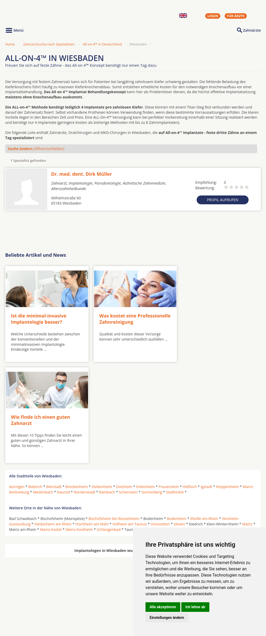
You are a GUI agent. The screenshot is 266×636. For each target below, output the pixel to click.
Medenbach (43, 388)
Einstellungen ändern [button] (167, 617)
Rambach (107, 388)
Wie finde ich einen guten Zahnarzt (208, 317)
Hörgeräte (116, 602)
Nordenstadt (84, 388)
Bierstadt (54, 383)
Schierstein (128, 388)
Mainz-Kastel (51, 426)
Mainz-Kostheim (79, 426)
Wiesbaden (200, 426)
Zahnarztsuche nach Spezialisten (48, 44)
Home (10, 44)
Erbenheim (145, 383)
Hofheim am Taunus (129, 420)
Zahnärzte (252, 30)
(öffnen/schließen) (36, 148)
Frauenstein (169, 383)
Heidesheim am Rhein (52, 420)
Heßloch (190, 383)
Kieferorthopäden (24, 614)
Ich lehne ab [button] (195, 607)
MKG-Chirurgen (22, 608)
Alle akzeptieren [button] (163, 607)
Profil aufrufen (222, 199)
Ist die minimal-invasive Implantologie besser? (38, 317)
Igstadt (206, 383)
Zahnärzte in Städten (75, 602)
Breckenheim (76, 383)
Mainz (247, 420)
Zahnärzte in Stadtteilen (69, 610)
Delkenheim (102, 383)
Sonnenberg (151, 388)
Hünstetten (160, 420)
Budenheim (177, 415)
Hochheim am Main (91, 420)
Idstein (179, 420)
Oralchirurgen (21, 602)
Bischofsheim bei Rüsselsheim (114, 415)
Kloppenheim (227, 383)
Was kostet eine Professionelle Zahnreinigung (129, 317)
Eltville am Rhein (204, 415)
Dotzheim (124, 383)
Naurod (63, 388)
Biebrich (35, 383)
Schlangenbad (109, 426)
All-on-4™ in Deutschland (102, 44)
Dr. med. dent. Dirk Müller (81, 174)
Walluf (181, 426)
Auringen (16, 383)
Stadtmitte (175, 388)
